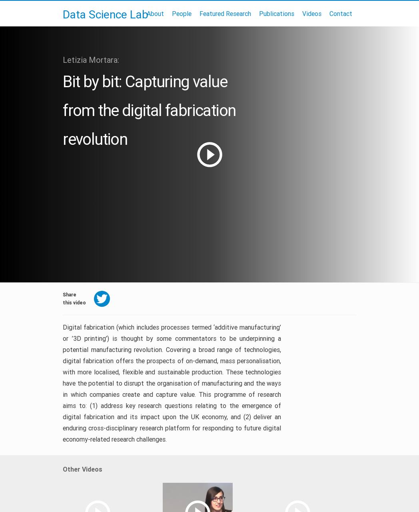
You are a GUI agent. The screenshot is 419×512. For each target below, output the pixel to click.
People (182, 14)
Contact (340, 14)
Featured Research (225, 14)
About (155, 14)
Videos (311, 14)
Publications (276, 14)
